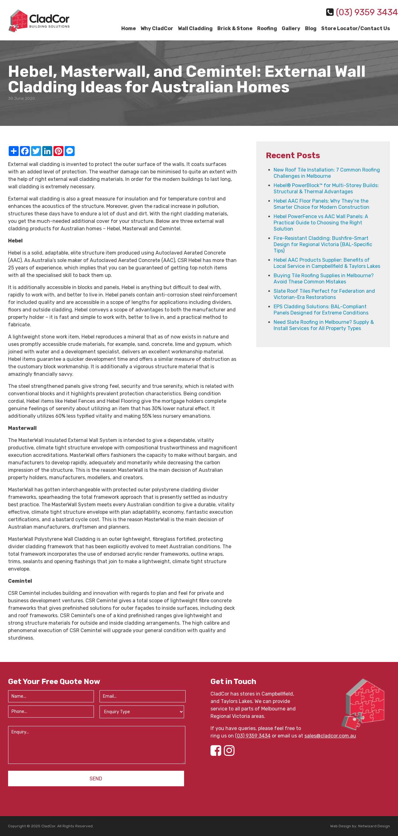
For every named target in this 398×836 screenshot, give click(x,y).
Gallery (291, 28)
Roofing (267, 28)
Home (128, 28)
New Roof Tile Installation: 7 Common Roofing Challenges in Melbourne (327, 173)
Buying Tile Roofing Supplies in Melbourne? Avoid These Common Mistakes (324, 279)
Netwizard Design (374, 826)
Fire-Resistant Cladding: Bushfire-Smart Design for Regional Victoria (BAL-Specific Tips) (323, 244)
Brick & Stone (234, 28)
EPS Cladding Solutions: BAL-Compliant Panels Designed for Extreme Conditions (321, 310)
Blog (311, 28)
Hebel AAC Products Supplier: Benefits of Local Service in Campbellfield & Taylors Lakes (327, 263)
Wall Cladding (195, 28)
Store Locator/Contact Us (355, 28)
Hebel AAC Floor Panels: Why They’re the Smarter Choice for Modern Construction (321, 204)
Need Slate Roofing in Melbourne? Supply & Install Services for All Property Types (324, 325)
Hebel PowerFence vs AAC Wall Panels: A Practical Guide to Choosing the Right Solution (321, 223)
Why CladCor (157, 28)
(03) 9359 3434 (253, 736)
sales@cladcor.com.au (330, 736)
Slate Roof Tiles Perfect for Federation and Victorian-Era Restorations (324, 294)
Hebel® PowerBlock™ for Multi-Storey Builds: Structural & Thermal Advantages (326, 188)
